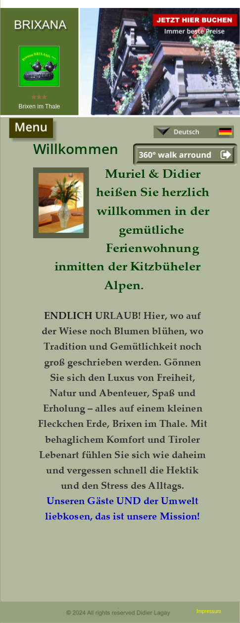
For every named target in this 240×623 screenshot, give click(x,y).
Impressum (208, 611)
